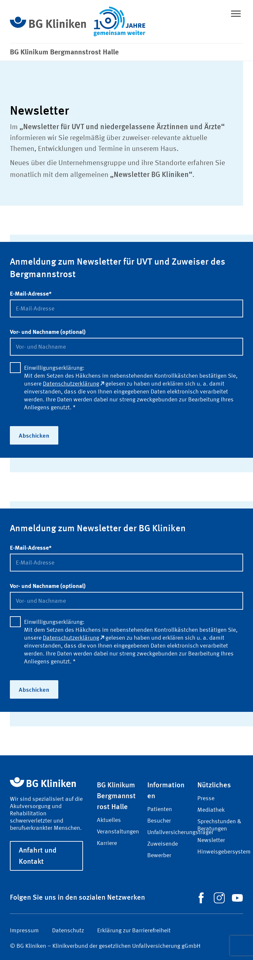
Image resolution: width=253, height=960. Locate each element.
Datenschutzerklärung (73, 384)
